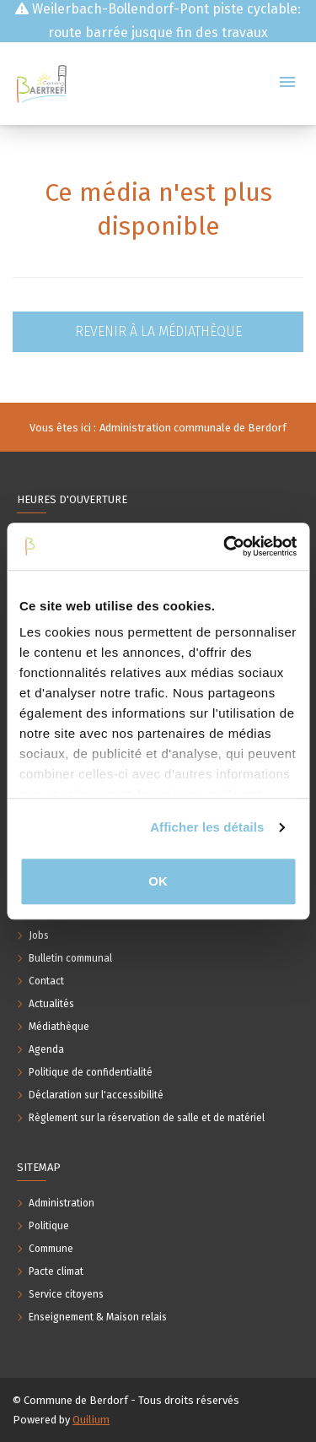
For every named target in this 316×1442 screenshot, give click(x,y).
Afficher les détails (207, 827)
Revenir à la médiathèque (158, 331)
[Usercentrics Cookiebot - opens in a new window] (225, 546)
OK (158, 881)
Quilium (91, 1419)
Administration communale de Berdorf (193, 427)
